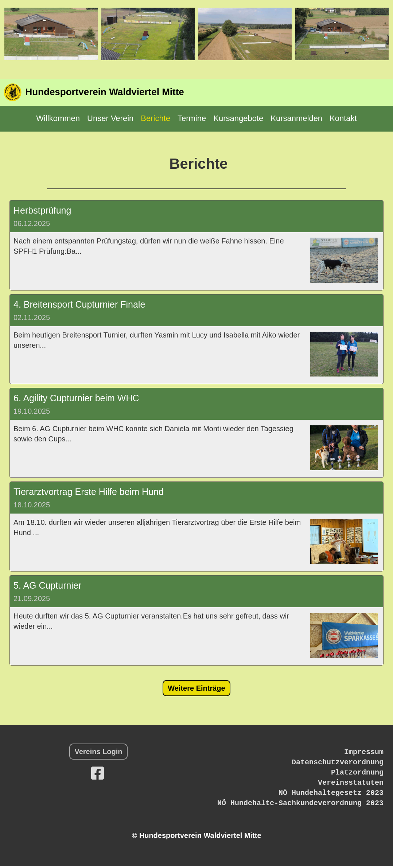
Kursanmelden (296, 118)
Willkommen (58, 118)
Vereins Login (98, 752)
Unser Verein (110, 118)
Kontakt (343, 118)
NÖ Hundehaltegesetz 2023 (331, 793)
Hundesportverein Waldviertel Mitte (104, 91)
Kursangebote (238, 118)
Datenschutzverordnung (338, 762)
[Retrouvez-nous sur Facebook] (97, 773)
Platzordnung (357, 772)
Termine (192, 118)
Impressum (364, 752)
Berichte (155, 118)
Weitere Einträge (196, 688)
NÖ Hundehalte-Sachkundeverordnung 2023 (300, 803)
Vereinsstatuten (351, 783)
